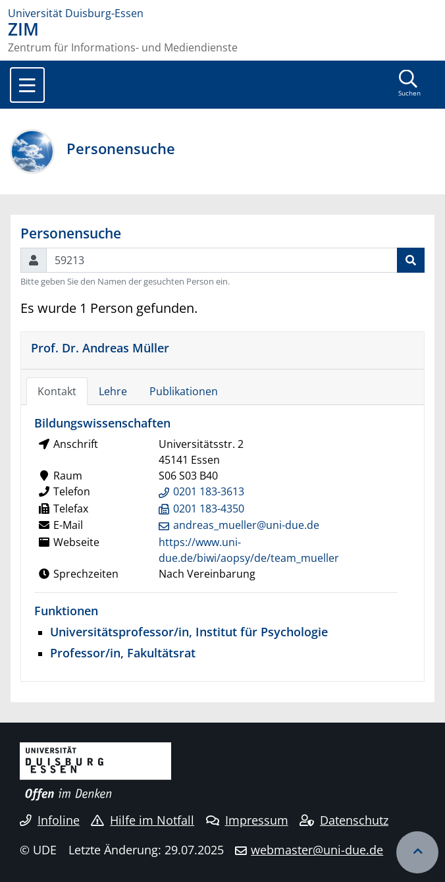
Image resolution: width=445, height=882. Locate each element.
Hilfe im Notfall (142, 820)
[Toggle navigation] (27, 85)
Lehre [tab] (113, 391)
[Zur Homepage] (222, 13)
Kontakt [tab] (57, 391)
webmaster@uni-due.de (317, 850)
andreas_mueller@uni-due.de (246, 525)
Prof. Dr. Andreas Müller (100, 347)
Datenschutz (344, 820)
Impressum (247, 820)
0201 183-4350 (208, 508)
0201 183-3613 (208, 491)
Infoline (50, 820)
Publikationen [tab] (183, 391)
